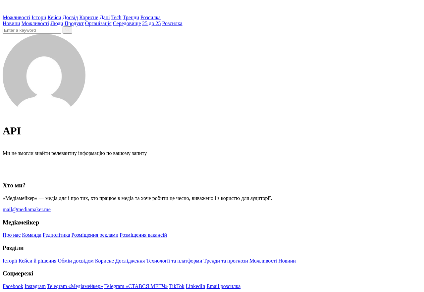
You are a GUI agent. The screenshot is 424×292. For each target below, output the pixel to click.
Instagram (35, 286)
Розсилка (150, 17)
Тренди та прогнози (226, 261)
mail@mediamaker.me (27, 209)
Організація (98, 23)
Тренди (131, 17)
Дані (105, 17)
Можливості (16, 17)
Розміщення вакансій (143, 235)
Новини (11, 23)
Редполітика (56, 235)
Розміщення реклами (95, 235)
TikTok (177, 286)
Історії (38, 17)
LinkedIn (195, 286)
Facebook (13, 286)
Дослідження (130, 261)
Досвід (70, 17)
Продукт (74, 23)
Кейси (54, 17)
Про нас (12, 235)
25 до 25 (151, 23)
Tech (116, 17)
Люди (56, 23)
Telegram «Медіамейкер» (75, 286)
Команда (31, 235)
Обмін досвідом (75, 261)
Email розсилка (224, 286)
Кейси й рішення (37, 261)
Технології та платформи (174, 261)
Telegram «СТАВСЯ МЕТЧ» (136, 286)
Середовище (127, 23)
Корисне (88, 17)
